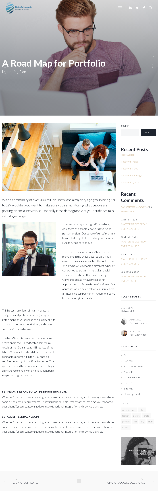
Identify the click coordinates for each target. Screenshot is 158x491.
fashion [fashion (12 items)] (125, 415)
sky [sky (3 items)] (142, 421)
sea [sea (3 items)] (135, 421)
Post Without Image (131, 175)
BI (125, 355)
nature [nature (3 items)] (136, 415)
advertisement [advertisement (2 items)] (129, 410)
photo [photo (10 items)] (146, 415)
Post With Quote (130, 182)
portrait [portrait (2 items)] (126, 421)
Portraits (128, 382)
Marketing (129, 371)
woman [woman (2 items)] (125, 427)
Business (128, 360)
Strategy (128, 388)
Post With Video (129, 168)
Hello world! (127, 154)
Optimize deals (132, 377)
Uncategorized (132, 394)
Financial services (133, 366)
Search (125, 125)
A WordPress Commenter (135, 206)
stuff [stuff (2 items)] (150, 421)
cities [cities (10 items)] (142, 410)
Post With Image (129, 161)
